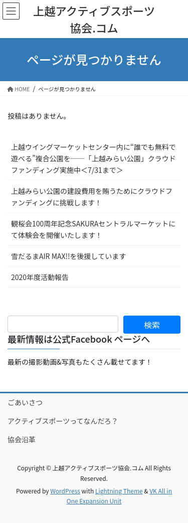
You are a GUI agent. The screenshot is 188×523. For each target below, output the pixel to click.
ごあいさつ (25, 402)
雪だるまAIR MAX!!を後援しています (68, 256)
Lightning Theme (119, 490)
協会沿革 (22, 439)
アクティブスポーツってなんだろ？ (63, 421)
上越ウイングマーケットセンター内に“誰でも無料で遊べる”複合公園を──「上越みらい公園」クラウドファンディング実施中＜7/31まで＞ (93, 158)
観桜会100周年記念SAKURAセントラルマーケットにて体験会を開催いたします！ (93, 229)
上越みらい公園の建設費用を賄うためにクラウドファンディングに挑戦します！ (91, 196)
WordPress (65, 490)
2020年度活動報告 (40, 277)
